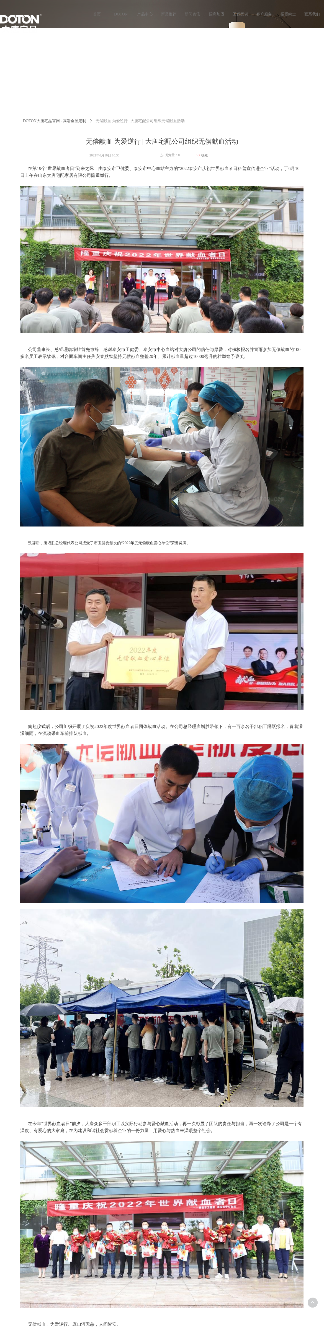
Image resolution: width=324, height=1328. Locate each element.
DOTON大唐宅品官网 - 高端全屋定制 (54, 121)
